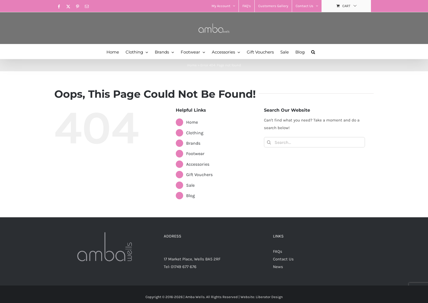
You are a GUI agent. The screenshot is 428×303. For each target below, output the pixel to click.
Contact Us (283, 259)
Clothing (194, 132)
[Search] (269, 142)
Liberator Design (269, 297)
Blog (190, 195)
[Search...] (314, 142)
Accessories (197, 164)
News (278, 266)
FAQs (277, 251)
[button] (313, 51)
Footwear (195, 153)
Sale (190, 185)
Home (192, 65)
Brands (193, 143)
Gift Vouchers (199, 174)
